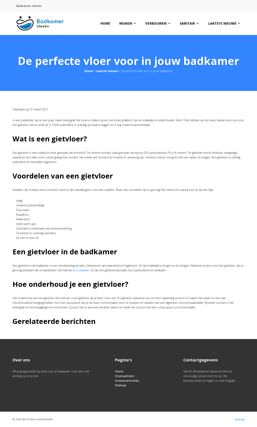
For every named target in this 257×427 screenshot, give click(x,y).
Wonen (127, 23)
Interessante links (127, 381)
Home (105, 23)
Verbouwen (158, 23)
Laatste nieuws (224, 23)
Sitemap (120, 385)
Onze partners (124, 376)
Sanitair (189, 23)
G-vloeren (82, 270)
